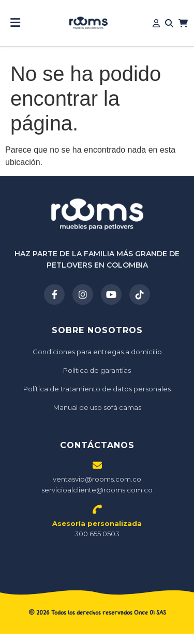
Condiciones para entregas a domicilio (97, 352)
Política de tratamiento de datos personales (97, 389)
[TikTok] (139, 294)
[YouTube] (111, 294)
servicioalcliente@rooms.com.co (97, 490)
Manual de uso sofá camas (97, 407)
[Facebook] (54, 294)
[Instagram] (82, 294)
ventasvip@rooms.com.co (97, 479)
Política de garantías (97, 370)
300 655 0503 (97, 528)
